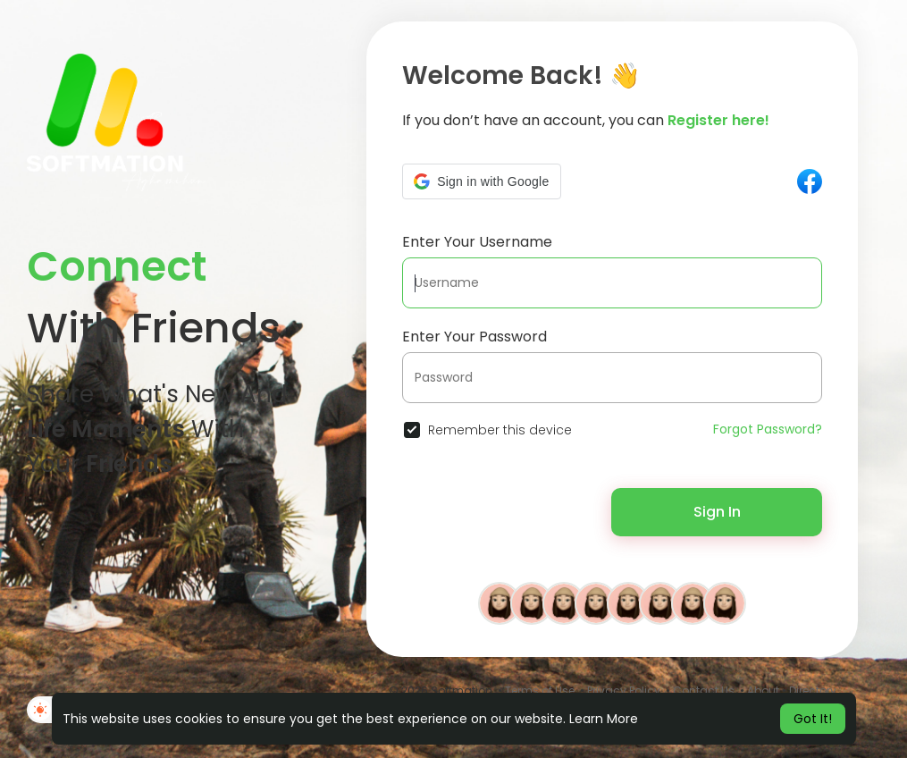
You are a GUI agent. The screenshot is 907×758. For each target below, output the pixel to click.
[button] (481, 181)
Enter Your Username (477, 242)
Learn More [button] (603, 719)
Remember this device (500, 430)
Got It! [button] (813, 719)
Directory (812, 690)
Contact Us (704, 690)
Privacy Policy (623, 690)
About (763, 690)
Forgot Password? (767, 429)
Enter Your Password (474, 336)
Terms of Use (540, 690)
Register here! (718, 120)
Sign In (717, 511)
